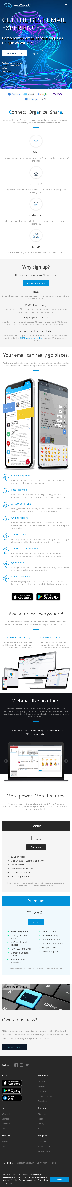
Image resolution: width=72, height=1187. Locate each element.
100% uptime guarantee (31, 338)
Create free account (25, 1163)
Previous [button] (6, 761)
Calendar (6, 1123)
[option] (36, 717)
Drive (4, 1128)
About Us (42, 1114)
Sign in (53, 1163)
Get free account (14, 53)
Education (42, 1101)
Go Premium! (42, 1163)
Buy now (36, 922)
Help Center (43, 1141)
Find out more (13, 1046)
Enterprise (42, 1091)
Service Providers (45, 1096)
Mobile (5, 1141)
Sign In (35, 53)
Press (40, 1119)
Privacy (41, 1123)
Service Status (44, 1151)
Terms (40, 1128)
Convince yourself (36, 283)
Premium (42, 1081)
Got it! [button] (59, 1179)
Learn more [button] (8, 1183)
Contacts (6, 1119)
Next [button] (66, 761)
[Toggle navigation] (66, 5)
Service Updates (45, 1146)
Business (42, 1086)
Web (4, 1146)
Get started (36, 847)
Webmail (6, 1114)
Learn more (6, 71)
